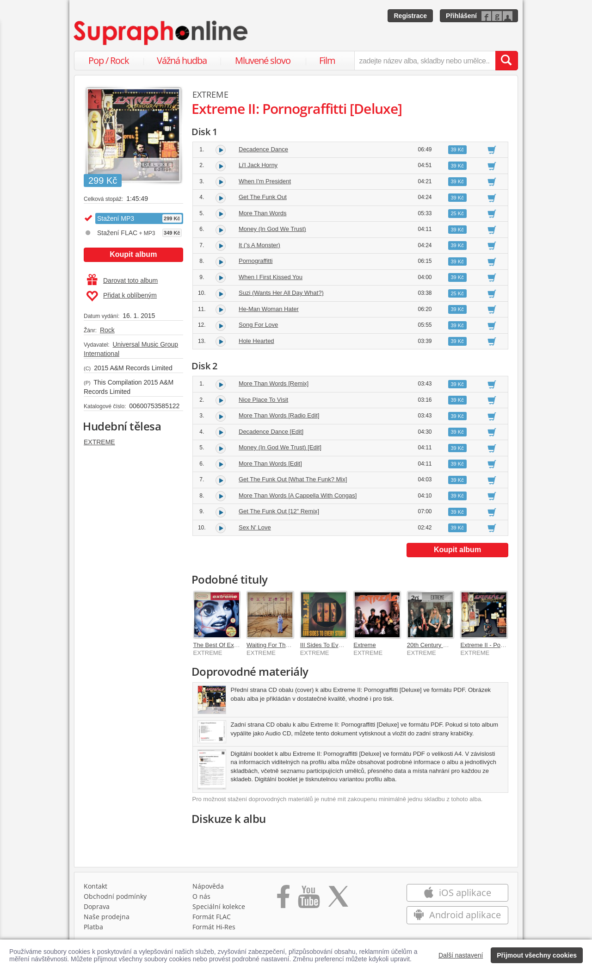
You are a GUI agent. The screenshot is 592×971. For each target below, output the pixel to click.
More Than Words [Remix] (273, 383)
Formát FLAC (211, 916)
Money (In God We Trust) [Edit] (280, 447)
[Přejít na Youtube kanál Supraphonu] (308, 899)
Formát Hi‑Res (214, 926)
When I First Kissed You (270, 277)
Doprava (97, 906)
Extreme (364, 644)
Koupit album (133, 254)
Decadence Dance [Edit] (271, 431)
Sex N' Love (255, 527)
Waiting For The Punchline (282, 644)
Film (327, 60)
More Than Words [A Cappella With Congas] (298, 495)
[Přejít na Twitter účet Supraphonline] (338, 899)
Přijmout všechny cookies (537, 955)
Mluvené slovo (262, 60)
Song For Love (258, 324)
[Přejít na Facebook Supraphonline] (283, 899)
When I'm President (265, 181)
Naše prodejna (107, 916)
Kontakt (95, 886)
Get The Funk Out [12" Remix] (279, 511)
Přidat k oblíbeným (121, 296)
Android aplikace (457, 915)
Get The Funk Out (263, 196)
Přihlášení (461, 15)
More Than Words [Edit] (270, 463)
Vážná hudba (182, 60)
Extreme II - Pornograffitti (493, 644)
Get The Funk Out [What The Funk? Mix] (293, 479)
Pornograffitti (255, 260)
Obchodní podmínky (115, 896)
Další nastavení (460, 955)
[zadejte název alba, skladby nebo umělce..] (424, 60)
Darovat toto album (122, 280)
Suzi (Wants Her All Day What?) (281, 292)
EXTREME (99, 442)
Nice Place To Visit (263, 399)
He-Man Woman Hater (269, 308)
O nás (201, 896)
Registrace (410, 15)
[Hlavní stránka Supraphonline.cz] (161, 33)
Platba (93, 926)
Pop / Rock (108, 60)
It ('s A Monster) (259, 245)
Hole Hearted (256, 340)
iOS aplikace (457, 892)
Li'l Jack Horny (258, 165)
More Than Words (263, 213)
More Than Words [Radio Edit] (279, 415)
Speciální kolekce (218, 906)
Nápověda (208, 886)
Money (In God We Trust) (272, 228)
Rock (107, 330)
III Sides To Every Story (331, 644)
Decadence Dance (263, 149)
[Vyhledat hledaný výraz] (506, 60)
